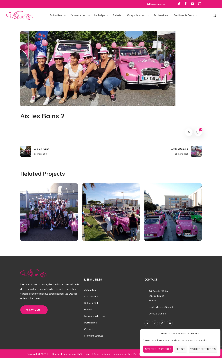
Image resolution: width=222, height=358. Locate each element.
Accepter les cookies (158, 349)
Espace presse (156, 3)
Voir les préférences (203, 349)
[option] (49, 214)
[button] (214, 15)
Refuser (180, 349)
